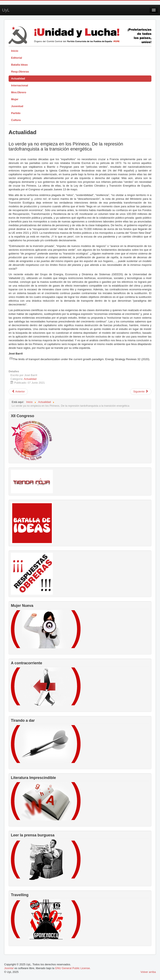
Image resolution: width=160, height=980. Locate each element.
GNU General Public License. (73, 968)
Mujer (14, 99)
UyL (6, 10)
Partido (16, 113)
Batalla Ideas (19, 64)
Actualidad (18, 78)
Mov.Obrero (18, 92)
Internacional (19, 85)
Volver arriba (148, 972)
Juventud (17, 106)
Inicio (14, 50)
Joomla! (9, 968)
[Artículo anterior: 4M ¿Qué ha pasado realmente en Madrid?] (18, 391)
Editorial (16, 57)
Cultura (16, 120)
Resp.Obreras (20, 71)
